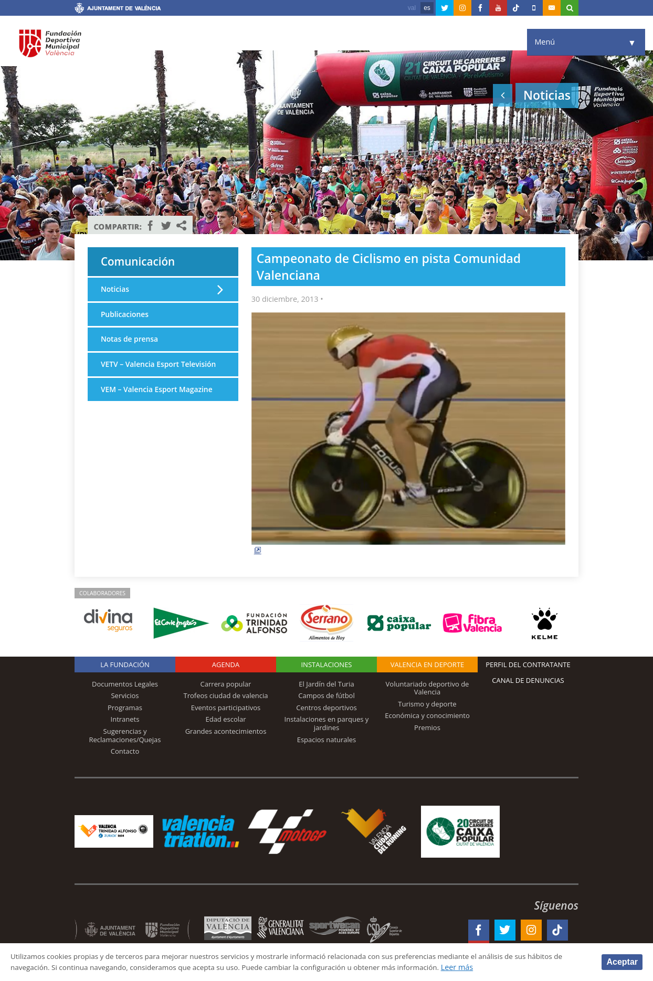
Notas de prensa (131, 342)
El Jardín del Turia (326, 684)
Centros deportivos (326, 707)
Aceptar (622, 961)
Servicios (125, 695)
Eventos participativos (226, 707)
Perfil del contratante (528, 664)
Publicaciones (126, 317)
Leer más (497, 967)
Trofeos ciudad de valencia (226, 695)
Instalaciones (326, 664)
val (412, 8)
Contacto (125, 751)
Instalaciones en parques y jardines (327, 723)
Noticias (115, 291)
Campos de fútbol (326, 695)
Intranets (125, 719)
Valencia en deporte (428, 664)
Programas (125, 707)
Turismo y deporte (427, 704)
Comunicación (142, 262)
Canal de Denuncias (528, 680)
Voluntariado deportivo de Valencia (427, 688)
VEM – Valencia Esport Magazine (159, 404)
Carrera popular (226, 684)
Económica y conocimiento (427, 715)
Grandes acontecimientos (226, 731)
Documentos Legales (125, 684)
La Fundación (125, 664)
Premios (427, 727)
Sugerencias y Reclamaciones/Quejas (125, 735)
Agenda (225, 664)
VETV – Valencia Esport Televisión (141, 373)
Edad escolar (225, 719)
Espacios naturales (326, 739)
